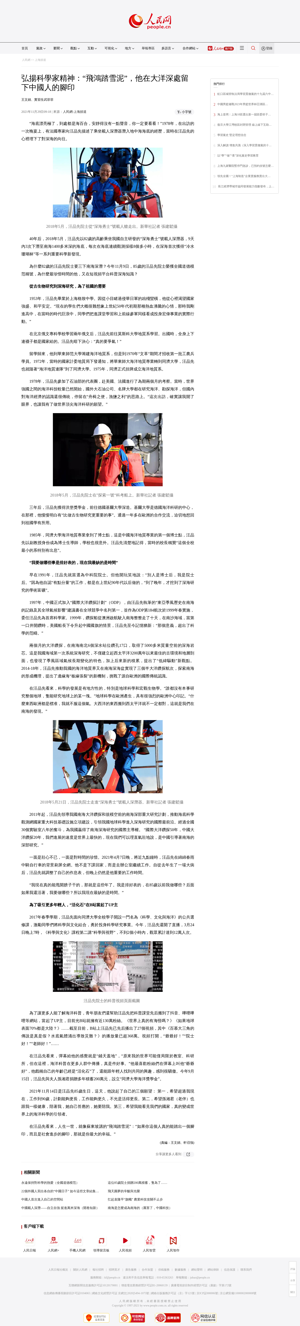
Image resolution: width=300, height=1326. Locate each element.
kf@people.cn (112, 1277)
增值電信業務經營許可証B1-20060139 (144, 1285)
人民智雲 (149, 1243)
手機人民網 (77, 1243)
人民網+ (53, 1243)
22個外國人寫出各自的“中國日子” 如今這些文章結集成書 (61, 1191)
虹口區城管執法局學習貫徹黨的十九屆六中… (245, 93)
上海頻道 (40, 59)
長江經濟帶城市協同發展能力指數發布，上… (246, 186)
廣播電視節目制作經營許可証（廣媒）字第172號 (201, 1285)
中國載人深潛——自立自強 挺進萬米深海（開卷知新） (60, 1208)
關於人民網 (80, 1269)
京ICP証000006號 (207, 1293)
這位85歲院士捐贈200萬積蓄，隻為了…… (137, 1182)
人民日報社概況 (58, 1269)
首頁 (25, 48)
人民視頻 (125, 1243)
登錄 (269, 48)
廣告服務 (131, 1269)
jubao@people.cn (200, 1277)
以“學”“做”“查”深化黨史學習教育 (238, 155)
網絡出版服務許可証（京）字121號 (173, 1293)
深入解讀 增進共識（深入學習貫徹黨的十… (244, 145)
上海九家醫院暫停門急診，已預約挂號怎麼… (245, 165)
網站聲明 (196, 1269)
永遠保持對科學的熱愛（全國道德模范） (50, 1182)
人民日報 (30, 1243)
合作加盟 (147, 1269)
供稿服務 (164, 1269)
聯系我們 (246, 1269)
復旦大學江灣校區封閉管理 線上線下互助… (244, 124)
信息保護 (229, 1269)
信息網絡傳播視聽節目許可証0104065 (67, 1293)
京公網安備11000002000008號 (238, 1293)
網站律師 (213, 1269)
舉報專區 (148, 48)
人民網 (26, 59)
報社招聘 (98, 1269)
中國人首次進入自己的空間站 (42, 1199)
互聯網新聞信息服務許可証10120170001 (93, 1285)
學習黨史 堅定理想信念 (231, 135)
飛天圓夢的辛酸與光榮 (124, 1191)
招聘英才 (114, 1269)
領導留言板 (101, 1243)
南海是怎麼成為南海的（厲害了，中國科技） (140, 1208)
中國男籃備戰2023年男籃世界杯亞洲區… (242, 104)
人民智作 (173, 1243)
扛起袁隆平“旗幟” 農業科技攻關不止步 (135, 1199)
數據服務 (180, 1269)
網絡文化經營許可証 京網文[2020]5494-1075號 (120, 1293)
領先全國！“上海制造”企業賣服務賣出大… (243, 176)
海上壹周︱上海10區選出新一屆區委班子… (244, 114)
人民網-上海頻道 (74, 111)
